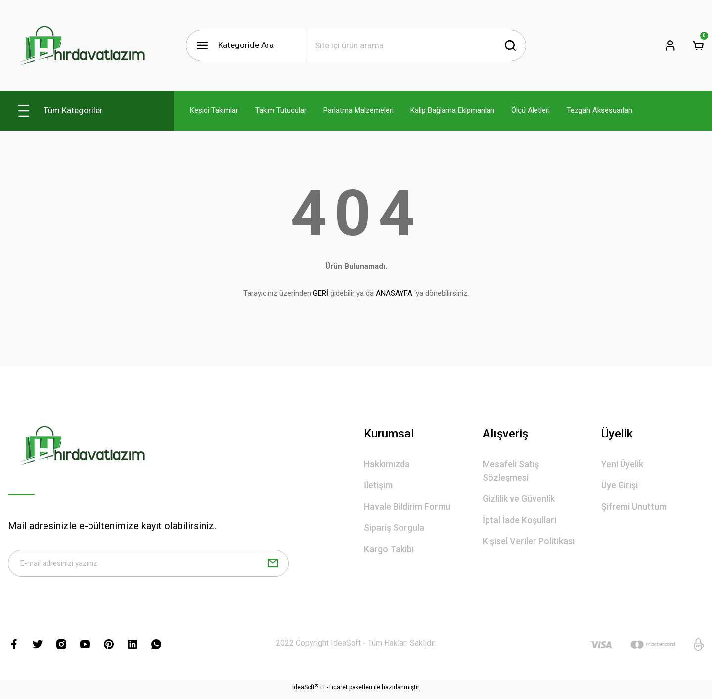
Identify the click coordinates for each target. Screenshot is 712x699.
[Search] (415, 45)
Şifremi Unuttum (634, 506)
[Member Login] (670, 45)
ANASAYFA (394, 293)
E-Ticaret (335, 692)
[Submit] (273, 565)
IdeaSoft (305, 692)
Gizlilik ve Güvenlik (519, 498)
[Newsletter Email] (148, 565)
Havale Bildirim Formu (407, 506)
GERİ (320, 293)
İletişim (378, 485)
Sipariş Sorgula (394, 528)
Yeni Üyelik (622, 464)
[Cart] (698, 45)
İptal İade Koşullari (519, 520)
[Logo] (82, 45)
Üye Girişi (619, 485)
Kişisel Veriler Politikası (529, 541)
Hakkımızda (387, 464)
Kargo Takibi (389, 549)
